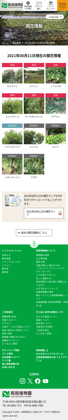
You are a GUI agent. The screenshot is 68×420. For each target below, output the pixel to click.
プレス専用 (7, 353)
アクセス (6, 323)
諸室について (42, 320)
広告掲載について (10, 357)
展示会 (5, 268)
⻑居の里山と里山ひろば (48, 265)
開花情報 (16, 42)
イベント (6, 265)
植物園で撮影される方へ (14, 337)
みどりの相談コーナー (47, 316)
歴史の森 (40, 261)
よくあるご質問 (9, 343)
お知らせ (6, 255)
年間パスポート (9, 320)
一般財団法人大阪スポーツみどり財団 (38, 411)
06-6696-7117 (14, 405)
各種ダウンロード (10, 340)
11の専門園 (41, 258)
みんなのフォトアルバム (48, 353)
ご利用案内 (7, 312)
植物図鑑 (40, 350)
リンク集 (6, 360)
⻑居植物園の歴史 (44, 291)
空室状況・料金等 (44, 326)
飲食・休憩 (7, 333)
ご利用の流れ (42, 330)
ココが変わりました (46, 274)
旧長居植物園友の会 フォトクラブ (51, 358)
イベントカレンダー (12, 261)
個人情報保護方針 (10, 363)
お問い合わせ (8, 367)
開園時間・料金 (9, 316)
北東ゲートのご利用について (16, 326)
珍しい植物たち (43, 278)
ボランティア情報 (10, 350)
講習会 (5, 272)
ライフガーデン (43, 271)
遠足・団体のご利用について (15, 330)
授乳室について (43, 323)
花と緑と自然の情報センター (50, 312)
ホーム (5, 42)
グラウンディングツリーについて (51, 268)
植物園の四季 (42, 255)
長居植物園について (46, 250)
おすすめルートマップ (47, 288)
